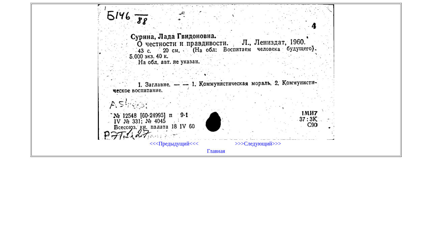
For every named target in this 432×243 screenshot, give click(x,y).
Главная (216, 151)
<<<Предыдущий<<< (174, 143)
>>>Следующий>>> (258, 143)
